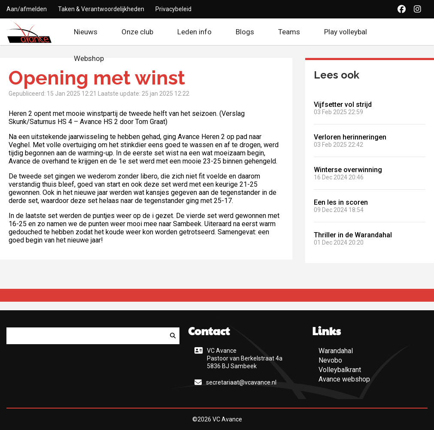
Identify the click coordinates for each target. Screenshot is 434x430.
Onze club (137, 31)
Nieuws (85, 31)
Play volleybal (345, 31)
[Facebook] (402, 9)
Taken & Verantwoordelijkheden (101, 9)
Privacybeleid (173, 9)
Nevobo (330, 360)
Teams (289, 31)
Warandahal (336, 351)
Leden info (194, 31)
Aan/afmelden (26, 9)
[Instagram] (417, 9)
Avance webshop (344, 379)
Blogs (245, 31)
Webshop (94, 58)
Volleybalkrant (340, 370)
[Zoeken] (172, 335)
